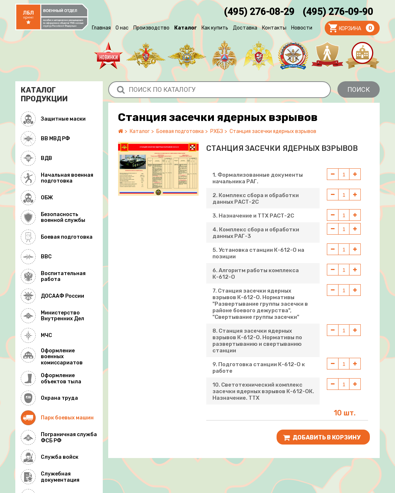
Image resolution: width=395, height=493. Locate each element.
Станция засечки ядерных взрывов (273, 131)
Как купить (215, 28)
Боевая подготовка (180, 131)
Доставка (245, 28)
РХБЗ (216, 131)
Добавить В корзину (321, 437)
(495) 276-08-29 (259, 11)
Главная (101, 28)
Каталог (185, 28)
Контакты (274, 28)
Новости (301, 28)
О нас (122, 28)
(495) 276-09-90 (337, 11)
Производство (151, 28)
